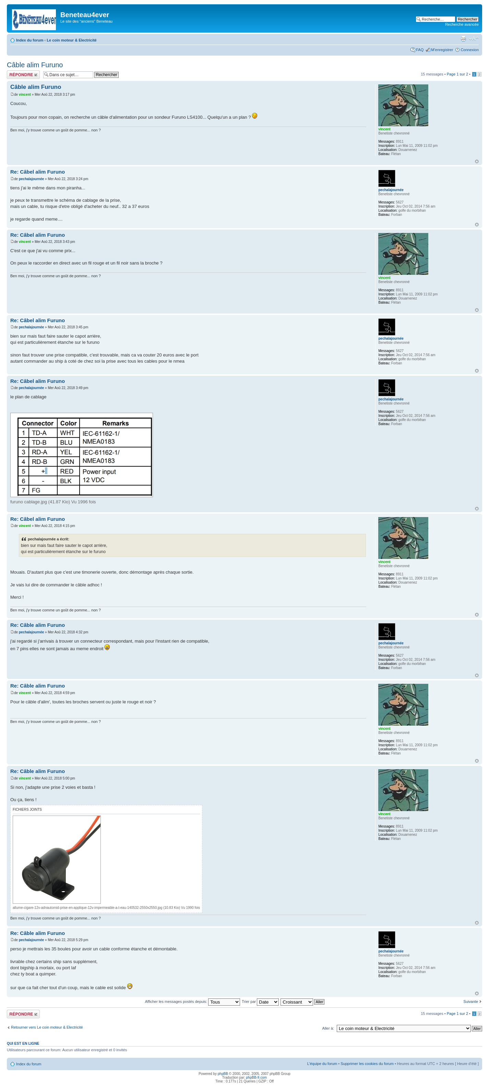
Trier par (260, 1001)
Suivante (470, 1001)
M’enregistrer (442, 50)
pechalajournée (31, 179)
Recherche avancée (462, 24)
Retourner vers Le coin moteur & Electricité (47, 1027)
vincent (25, 94)
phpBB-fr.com (256, 1077)
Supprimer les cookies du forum (367, 1064)
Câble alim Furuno (35, 65)
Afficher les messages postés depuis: (192, 1001)
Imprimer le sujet (463, 39)
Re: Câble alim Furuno (37, 625)
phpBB (223, 1074)
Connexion (470, 50)
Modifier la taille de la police (474, 39)
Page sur (457, 74)
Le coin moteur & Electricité (71, 40)
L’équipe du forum (322, 1064)
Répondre (23, 74)
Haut (477, 161)
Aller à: (328, 1028)
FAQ (420, 50)
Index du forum (29, 40)
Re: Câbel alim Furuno (37, 172)
